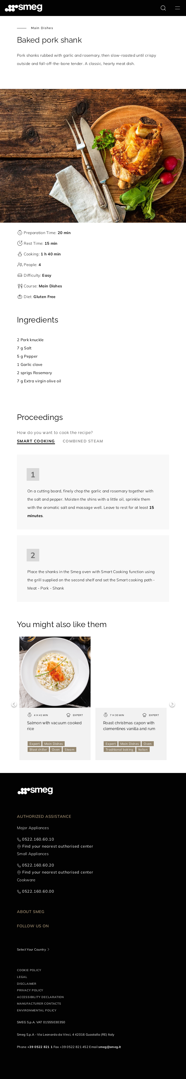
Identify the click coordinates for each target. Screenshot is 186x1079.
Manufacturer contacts (39, 1003)
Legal (22, 977)
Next (172, 704)
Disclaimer (26, 983)
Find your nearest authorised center (57, 846)
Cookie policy (29, 970)
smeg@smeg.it (109, 1047)
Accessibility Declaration (40, 997)
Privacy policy (30, 990)
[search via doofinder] (163, 8)
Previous (14, 704)
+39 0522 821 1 (40, 1047)
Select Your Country (31, 949)
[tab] (40, 441)
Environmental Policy (37, 1010)
